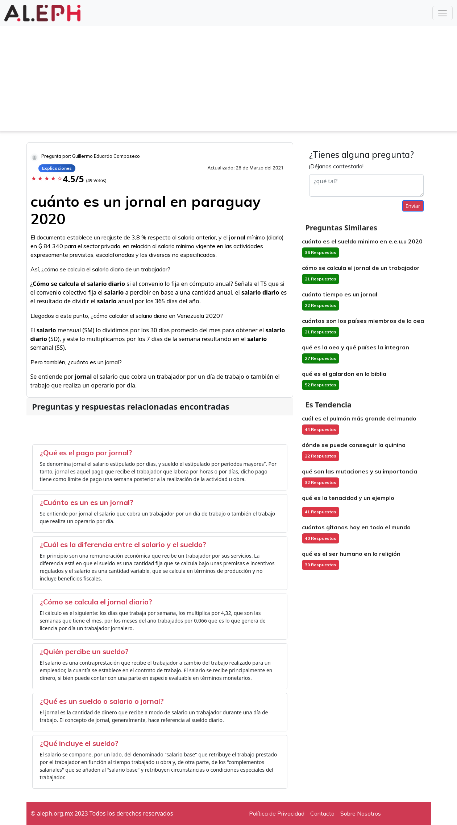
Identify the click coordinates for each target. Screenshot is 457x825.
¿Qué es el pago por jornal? (86, 452)
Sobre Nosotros (360, 813)
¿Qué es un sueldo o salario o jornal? (102, 701)
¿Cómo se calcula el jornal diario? (96, 601)
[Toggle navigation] (442, 13)
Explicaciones (57, 168)
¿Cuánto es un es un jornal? (86, 502)
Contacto (322, 813)
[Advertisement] (228, 80)
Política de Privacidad (276, 813)
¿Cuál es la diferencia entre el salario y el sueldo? (123, 544)
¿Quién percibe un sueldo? (84, 651)
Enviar (413, 205)
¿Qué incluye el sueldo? (79, 743)
